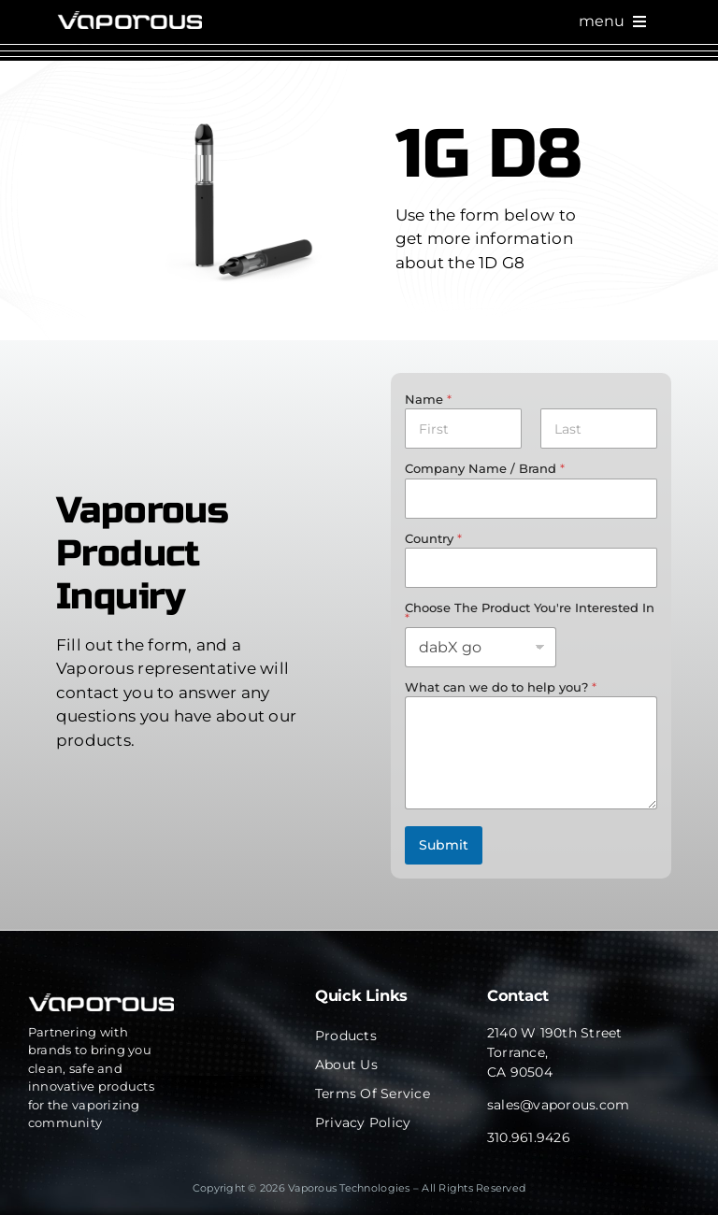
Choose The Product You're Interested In (529, 612)
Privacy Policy (363, 1122)
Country (433, 538)
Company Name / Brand (485, 468)
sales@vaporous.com (558, 1104)
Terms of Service (372, 1093)
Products (346, 1035)
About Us (346, 1064)
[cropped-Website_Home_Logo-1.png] (130, 18)
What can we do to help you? (500, 687)
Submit (443, 844)
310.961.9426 (528, 1137)
